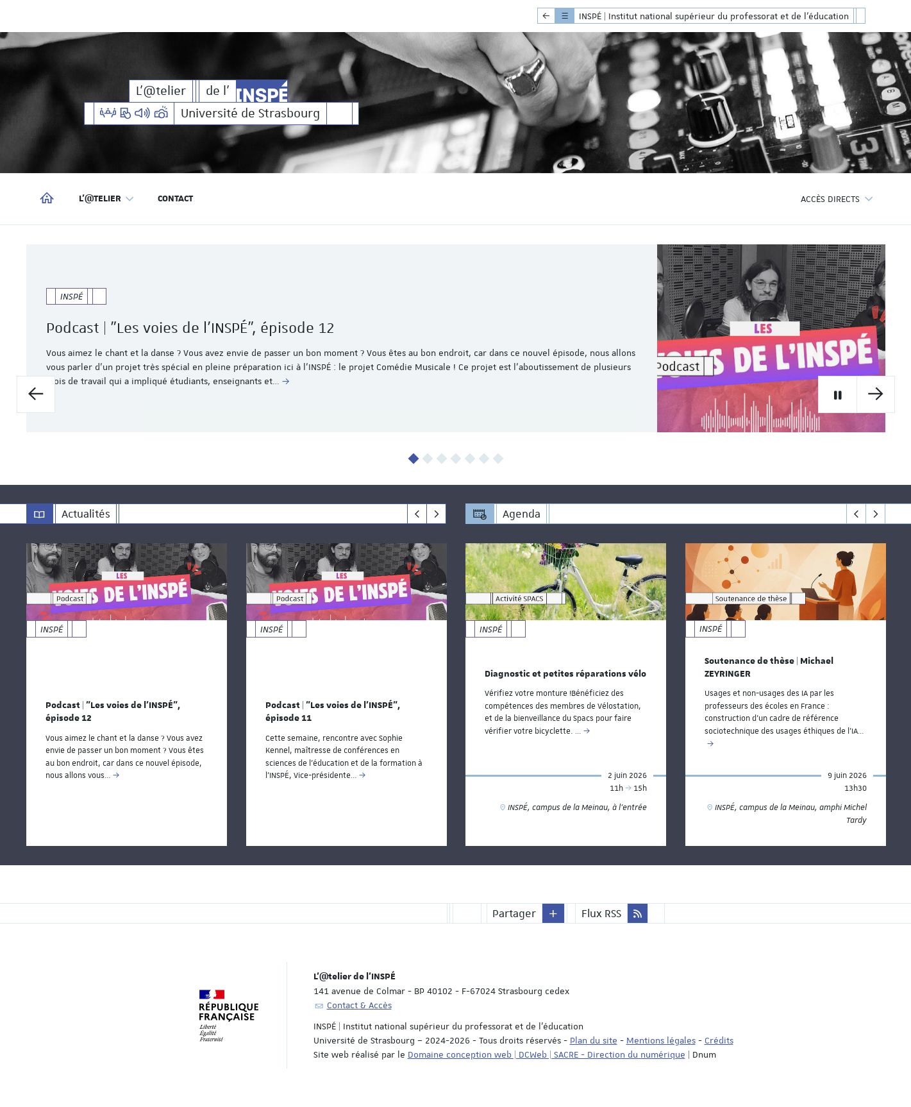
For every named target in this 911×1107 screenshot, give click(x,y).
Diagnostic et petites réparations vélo (565, 673)
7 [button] (497, 458)
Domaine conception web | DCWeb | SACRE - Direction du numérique (546, 1054)
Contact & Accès (359, 1005)
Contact (175, 199)
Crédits (719, 1040)
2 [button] (427, 458)
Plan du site (593, 1040)
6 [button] (483, 458)
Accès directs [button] (837, 199)
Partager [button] (514, 913)
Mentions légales (661, 1040)
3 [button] (441, 458)
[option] (455, 338)
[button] (553, 913)
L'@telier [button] (107, 199)
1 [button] (413, 458)
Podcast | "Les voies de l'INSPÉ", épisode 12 (228, 327)
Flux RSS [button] (601, 913)
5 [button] (469, 458)
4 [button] (455, 458)
